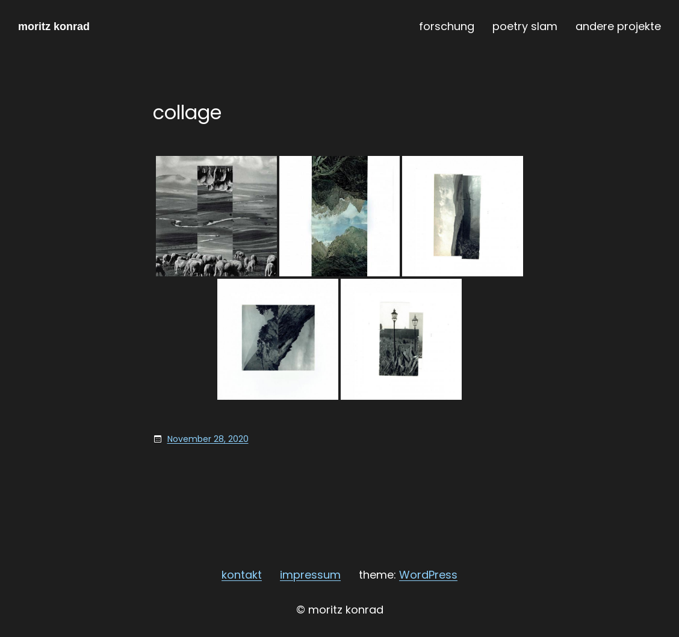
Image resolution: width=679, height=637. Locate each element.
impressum (310, 574)
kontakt (242, 574)
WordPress (428, 574)
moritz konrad (54, 26)
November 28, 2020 (208, 439)
